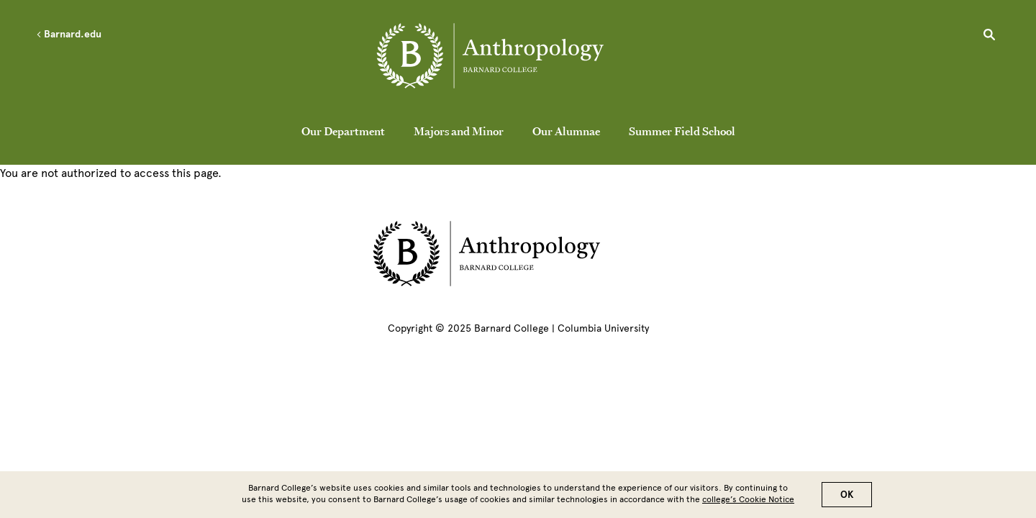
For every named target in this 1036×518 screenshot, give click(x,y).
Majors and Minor (459, 131)
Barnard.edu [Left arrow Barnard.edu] (68, 34)
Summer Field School (682, 131)
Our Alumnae (566, 131)
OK (846, 499)
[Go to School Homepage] (521, 58)
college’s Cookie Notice (748, 504)
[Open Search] (989, 37)
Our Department (343, 131)
